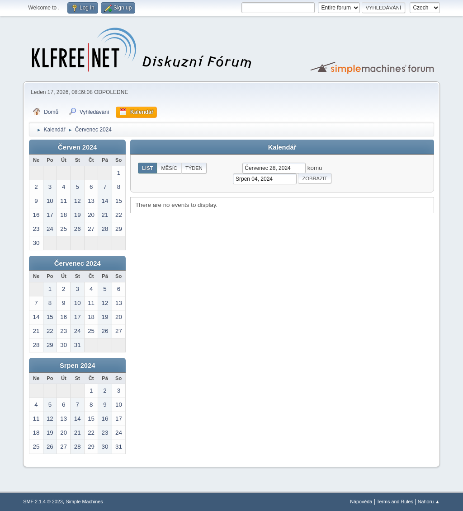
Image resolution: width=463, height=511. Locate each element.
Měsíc (169, 168)
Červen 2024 (77, 147)
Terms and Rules (395, 501)
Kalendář (282, 147)
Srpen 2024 (77, 365)
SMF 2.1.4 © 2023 (43, 501)
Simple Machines (84, 501)
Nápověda (361, 501)
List (147, 168)
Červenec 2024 (77, 263)
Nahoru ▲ (429, 501)
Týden (194, 168)
